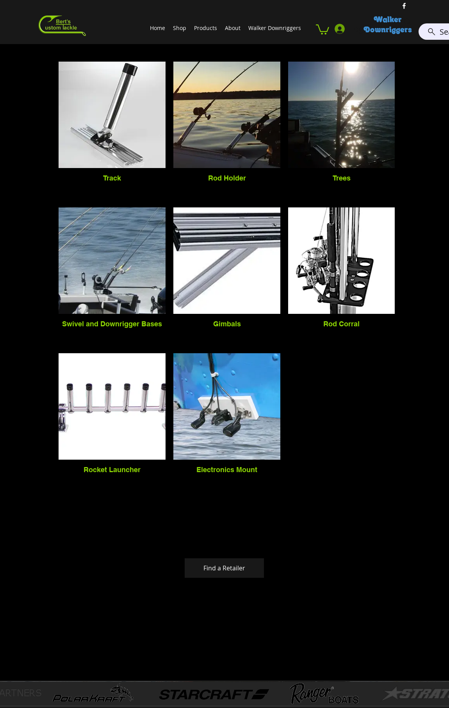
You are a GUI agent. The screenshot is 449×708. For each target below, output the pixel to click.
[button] (322, 29)
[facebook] (404, 6)
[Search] (407, 22)
